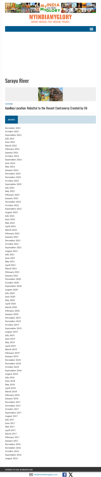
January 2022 (11, 236)
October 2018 (12, 366)
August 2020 (11, 289)
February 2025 (12, 148)
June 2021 (10, 258)
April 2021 (10, 265)
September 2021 (13, 247)
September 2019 (13, 328)
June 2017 (10, 423)
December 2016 (13, 444)
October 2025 (12, 131)
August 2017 (11, 416)
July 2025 (9, 138)
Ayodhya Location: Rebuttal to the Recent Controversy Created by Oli (46, 107)
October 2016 (12, 451)
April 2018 (10, 388)
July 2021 (9, 254)
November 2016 (13, 447)
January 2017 (11, 440)
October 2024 (12, 155)
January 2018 (11, 398)
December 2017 (13, 402)
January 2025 (11, 152)
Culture (9, 104)
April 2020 (10, 303)
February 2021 (12, 272)
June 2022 (10, 219)
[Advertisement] (50, 52)
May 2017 (10, 426)
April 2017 (10, 430)
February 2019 (12, 352)
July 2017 (9, 419)
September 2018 (13, 370)
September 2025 (13, 134)
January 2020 (11, 314)
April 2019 (10, 345)
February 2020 (12, 310)
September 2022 (13, 208)
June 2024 (10, 163)
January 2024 (11, 170)
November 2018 (13, 363)
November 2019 (13, 321)
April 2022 (10, 226)
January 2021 (11, 275)
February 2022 (12, 233)
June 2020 (10, 296)
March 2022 (11, 229)
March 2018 (11, 391)
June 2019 (10, 338)
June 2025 (10, 141)
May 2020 (10, 300)
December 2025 (13, 127)
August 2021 (11, 251)
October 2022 (12, 205)
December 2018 (13, 359)
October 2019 (12, 324)
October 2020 (12, 282)
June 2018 (10, 380)
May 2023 (10, 191)
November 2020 (13, 279)
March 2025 (11, 145)
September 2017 (13, 412)
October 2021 (12, 243)
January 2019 (11, 356)
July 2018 (9, 377)
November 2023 (13, 177)
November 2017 (13, 405)
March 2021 (11, 268)
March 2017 (11, 433)
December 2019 (13, 317)
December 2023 (13, 173)
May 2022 (10, 222)
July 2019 (9, 335)
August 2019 (11, 331)
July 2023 (9, 187)
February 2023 (12, 194)
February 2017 (12, 437)
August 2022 (11, 212)
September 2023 (13, 184)
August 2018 (11, 373)
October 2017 (12, 409)
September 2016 (13, 454)
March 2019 (11, 349)
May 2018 (10, 384)
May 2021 (10, 261)
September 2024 (13, 159)
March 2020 (11, 307)
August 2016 (11, 458)
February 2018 (12, 395)
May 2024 (10, 166)
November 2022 (13, 201)
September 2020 (13, 286)
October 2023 (12, 180)
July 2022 (9, 215)
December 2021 (13, 240)
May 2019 (10, 342)
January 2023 (11, 198)
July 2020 (9, 293)
